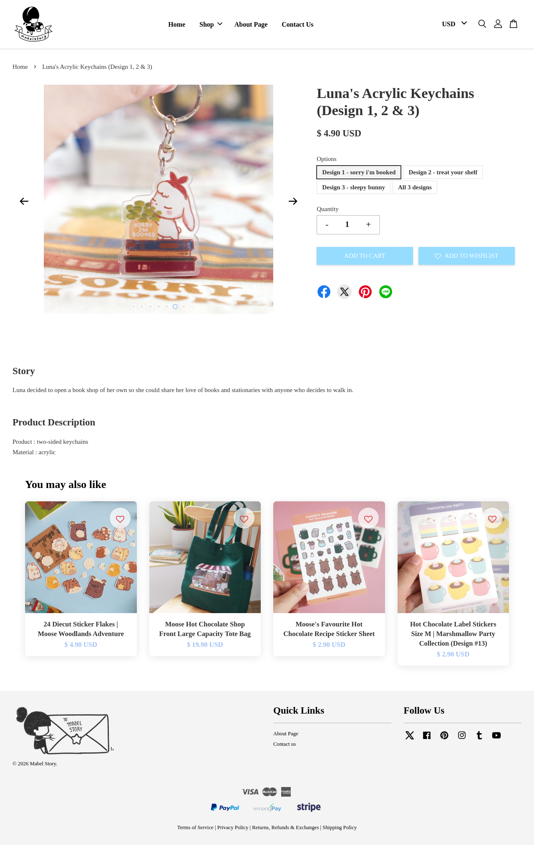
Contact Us (297, 24)
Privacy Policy (233, 827)
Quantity (328, 209)
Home (176, 24)
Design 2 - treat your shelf (442, 172)
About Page (251, 24)
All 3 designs (415, 187)
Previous (23, 201)
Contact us (284, 744)
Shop (210, 24)
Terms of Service (195, 827)
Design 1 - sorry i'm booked (358, 172)
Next (292, 201)
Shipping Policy (339, 827)
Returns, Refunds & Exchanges (285, 827)
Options (327, 159)
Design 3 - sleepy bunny (353, 187)
